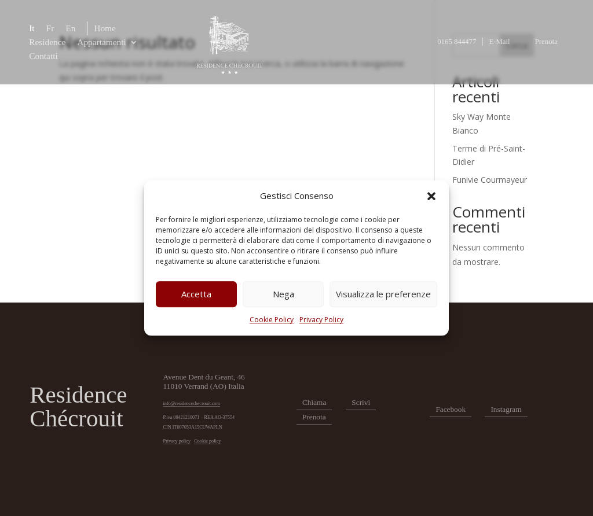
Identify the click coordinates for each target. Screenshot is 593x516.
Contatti (43, 56)
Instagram (505, 409)
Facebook (450, 409)
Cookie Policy (272, 320)
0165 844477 (456, 42)
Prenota (546, 42)
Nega (283, 294)
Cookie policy (207, 441)
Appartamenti (101, 42)
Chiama (314, 402)
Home (105, 28)
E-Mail (499, 42)
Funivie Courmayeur (489, 179)
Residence (47, 42)
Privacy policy (177, 441)
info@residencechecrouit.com (191, 403)
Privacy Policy (321, 320)
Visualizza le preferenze (383, 294)
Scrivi (361, 402)
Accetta (196, 294)
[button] (431, 196)
